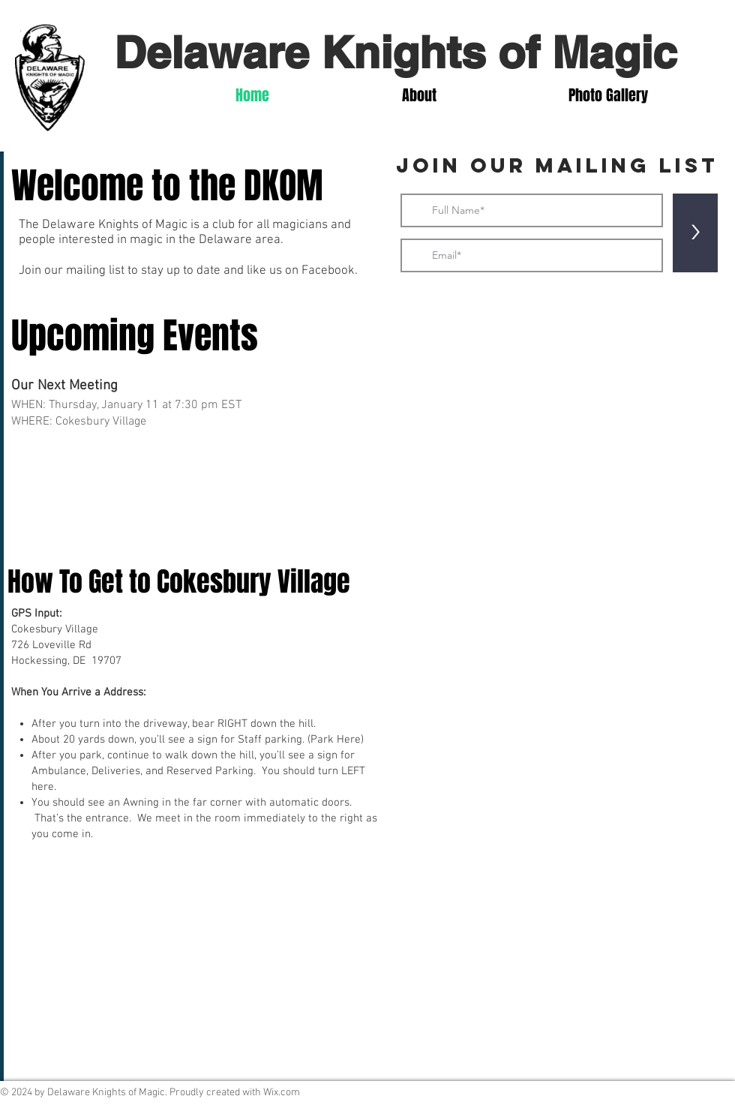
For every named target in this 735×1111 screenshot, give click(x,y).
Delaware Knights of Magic (395, 52)
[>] (695, 233)
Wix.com (281, 1092)
